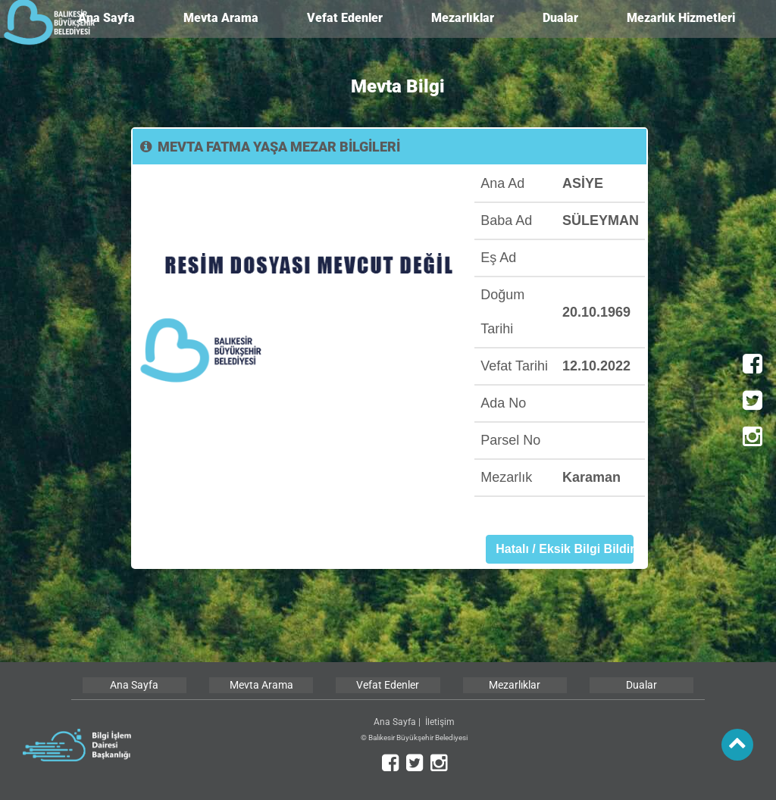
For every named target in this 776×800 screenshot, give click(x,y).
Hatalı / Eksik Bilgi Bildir (565, 548)
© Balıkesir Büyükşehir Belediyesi (414, 737)
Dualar (560, 18)
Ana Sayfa (106, 18)
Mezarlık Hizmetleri (681, 18)
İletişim (440, 722)
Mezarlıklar (462, 18)
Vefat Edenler (345, 18)
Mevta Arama (220, 18)
